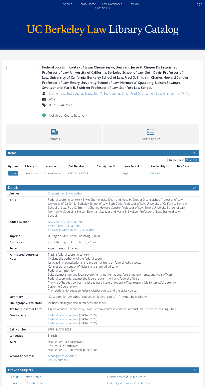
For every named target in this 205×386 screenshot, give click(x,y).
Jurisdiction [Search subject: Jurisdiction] (18, 383)
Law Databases (112, 4)
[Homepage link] (102, 29)
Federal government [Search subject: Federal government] (120, 383)
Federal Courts (57, 315)
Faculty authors (58, 360)
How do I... (135, 4)
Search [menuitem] (67, 4)
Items (12, 153)
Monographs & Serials (62, 356)
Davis (75, 315)
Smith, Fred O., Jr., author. (138, 93)
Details (13, 187)
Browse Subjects (20, 370)
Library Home (87, 4)
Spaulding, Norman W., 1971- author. (179, 93)
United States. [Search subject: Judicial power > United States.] (138, 377)
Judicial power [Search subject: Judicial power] (116, 377)
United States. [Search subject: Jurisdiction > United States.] (38, 383)
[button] (54, 133)
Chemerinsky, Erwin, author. (66, 93)
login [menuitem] (199, 4)
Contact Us (102, 8)
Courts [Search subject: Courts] (15, 377)
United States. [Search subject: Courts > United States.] (33, 377)
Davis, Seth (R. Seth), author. (103, 93)
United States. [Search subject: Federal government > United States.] (146, 383)
